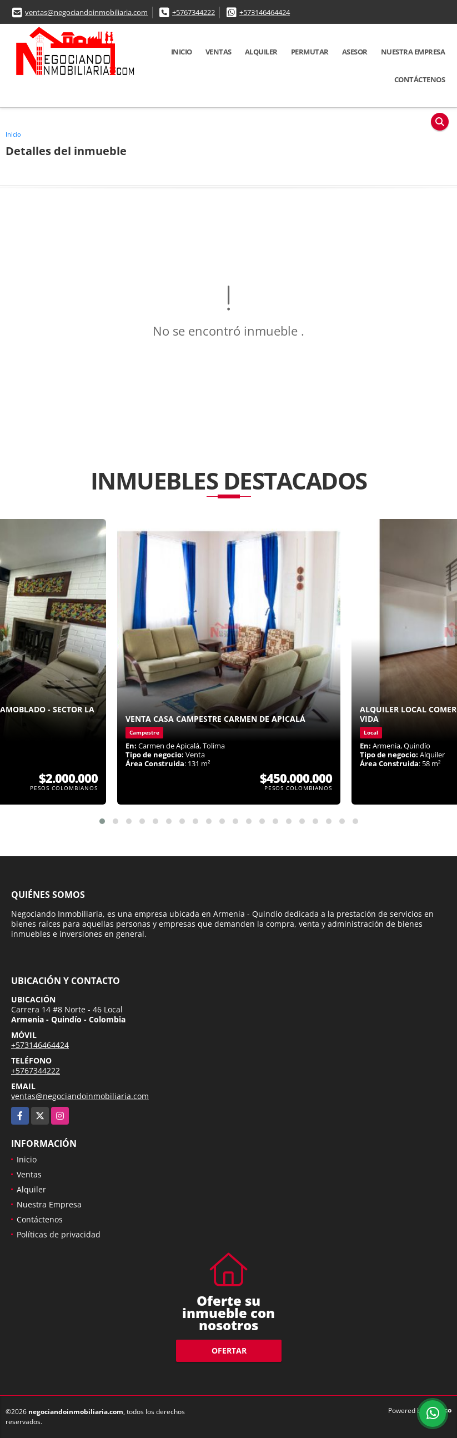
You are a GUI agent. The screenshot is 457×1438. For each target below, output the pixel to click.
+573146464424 (264, 12)
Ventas (218, 52)
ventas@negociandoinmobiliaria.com (86, 12)
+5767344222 (193, 12)
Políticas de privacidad (59, 1234)
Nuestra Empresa (413, 52)
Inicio (181, 52)
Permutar (310, 52)
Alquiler (261, 52)
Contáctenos (419, 79)
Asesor (355, 52)
